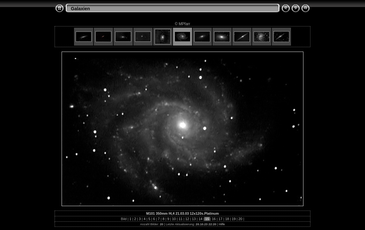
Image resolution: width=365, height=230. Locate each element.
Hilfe (222, 224)
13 (194, 219)
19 (234, 219)
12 (187, 219)
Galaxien (80, 8)
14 (200, 219)
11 (180, 219)
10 (174, 219)
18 (227, 219)
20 (240, 219)
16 (214, 219)
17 (220, 219)
